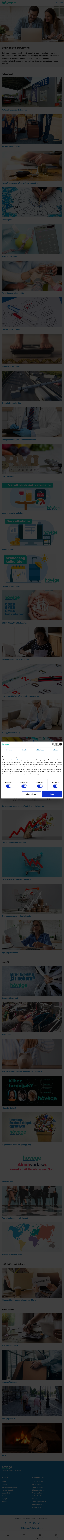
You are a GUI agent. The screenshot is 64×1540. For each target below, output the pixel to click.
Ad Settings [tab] (40, 750)
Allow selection (31, 794)
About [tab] (55, 750)
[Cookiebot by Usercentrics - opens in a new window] (53, 744)
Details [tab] (24, 750)
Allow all (52, 794)
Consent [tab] (9, 750)
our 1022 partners (14, 760)
